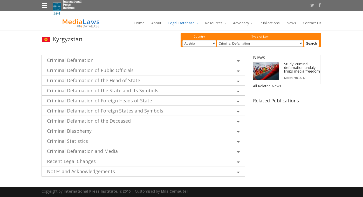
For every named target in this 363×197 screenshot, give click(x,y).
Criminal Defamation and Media (82, 151)
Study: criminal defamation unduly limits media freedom (302, 67)
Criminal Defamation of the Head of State (93, 80)
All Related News (267, 85)
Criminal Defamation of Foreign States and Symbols (105, 111)
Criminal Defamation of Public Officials (90, 70)
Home (139, 22)
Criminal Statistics (67, 141)
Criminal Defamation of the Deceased (89, 121)
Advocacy (241, 22)
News (291, 22)
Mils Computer (174, 191)
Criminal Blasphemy (69, 131)
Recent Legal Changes (71, 161)
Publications (269, 22)
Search (311, 43)
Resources (214, 22)
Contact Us (312, 22)
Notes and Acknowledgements (81, 171)
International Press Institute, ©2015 (97, 191)
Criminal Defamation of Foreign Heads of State (99, 100)
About (156, 22)
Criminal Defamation (70, 60)
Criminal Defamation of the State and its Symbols (102, 90)
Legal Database (181, 22)
